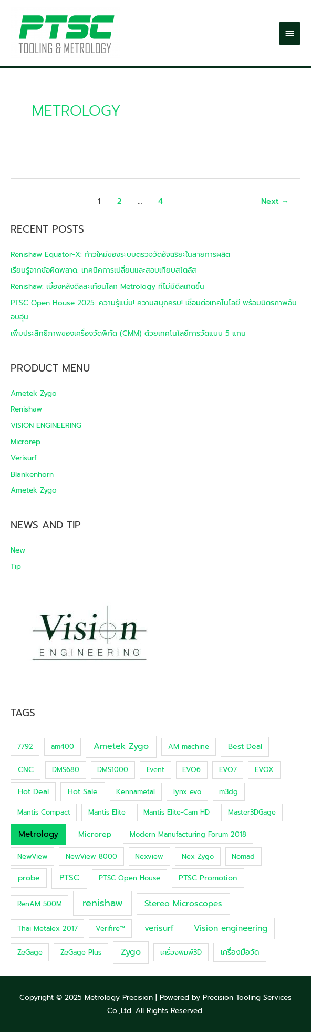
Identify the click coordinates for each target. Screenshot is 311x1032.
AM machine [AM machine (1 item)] (188, 747)
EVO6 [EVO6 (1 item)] (191, 770)
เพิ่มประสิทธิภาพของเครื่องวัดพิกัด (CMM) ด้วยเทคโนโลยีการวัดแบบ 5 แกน (128, 333)
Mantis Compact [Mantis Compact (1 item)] (43, 812)
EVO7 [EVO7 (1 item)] (228, 770)
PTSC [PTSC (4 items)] (69, 877)
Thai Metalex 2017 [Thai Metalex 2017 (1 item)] (47, 929)
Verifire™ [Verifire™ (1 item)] (110, 929)
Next (275, 201)
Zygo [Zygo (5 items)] (131, 952)
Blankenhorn (32, 474)
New (18, 550)
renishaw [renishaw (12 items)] (102, 903)
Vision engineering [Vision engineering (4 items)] (230, 928)
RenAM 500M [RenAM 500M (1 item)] (39, 904)
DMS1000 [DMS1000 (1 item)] (112, 770)
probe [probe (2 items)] (29, 878)
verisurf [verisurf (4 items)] (158, 928)
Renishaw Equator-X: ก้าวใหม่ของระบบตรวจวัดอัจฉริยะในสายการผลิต (120, 254)
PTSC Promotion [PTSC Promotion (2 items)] (208, 878)
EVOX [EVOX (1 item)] (264, 770)
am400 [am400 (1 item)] (62, 747)
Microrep (25, 441)
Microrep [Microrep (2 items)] (94, 834)
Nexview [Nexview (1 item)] (149, 856)
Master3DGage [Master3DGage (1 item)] (252, 812)
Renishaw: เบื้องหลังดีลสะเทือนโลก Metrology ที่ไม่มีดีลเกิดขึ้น (107, 286)
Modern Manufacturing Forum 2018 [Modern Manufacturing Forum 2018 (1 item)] (188, 834)
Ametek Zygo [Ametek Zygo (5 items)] (121, 746)
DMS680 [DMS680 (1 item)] (65, 770)
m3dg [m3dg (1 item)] (228, 792)
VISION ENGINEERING (46, 425)
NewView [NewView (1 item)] (32, 856)
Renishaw (26, 409)
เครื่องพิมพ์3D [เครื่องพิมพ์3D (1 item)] (181, 952)
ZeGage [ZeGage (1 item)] (30, 952)
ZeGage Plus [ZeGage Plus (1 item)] (80, 952)
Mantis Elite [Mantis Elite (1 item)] (107, 812)
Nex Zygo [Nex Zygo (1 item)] (198, 856)
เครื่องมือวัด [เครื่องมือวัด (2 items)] (240, 952)
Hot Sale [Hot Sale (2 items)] (83, 791)
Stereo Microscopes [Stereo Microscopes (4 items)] (183, 903)
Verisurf (24, 458)
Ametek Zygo (34, 393)
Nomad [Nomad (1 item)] (243, 856)
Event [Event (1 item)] (155, 770)
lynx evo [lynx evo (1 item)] (187, 792)
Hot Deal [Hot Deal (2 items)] (33, 791)
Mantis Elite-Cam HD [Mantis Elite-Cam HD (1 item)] (176, 812)
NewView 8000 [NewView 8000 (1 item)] (91, 856)
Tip (16, 566)
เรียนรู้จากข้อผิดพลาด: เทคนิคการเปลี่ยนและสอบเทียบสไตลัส (103, 270)
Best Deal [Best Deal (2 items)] (245, 746)
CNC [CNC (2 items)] (26, 769)
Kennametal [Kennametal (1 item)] (135, 792)
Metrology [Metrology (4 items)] (38, 834)
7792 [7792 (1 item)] (25, 747)
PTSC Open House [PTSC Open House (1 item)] (129, 878)
